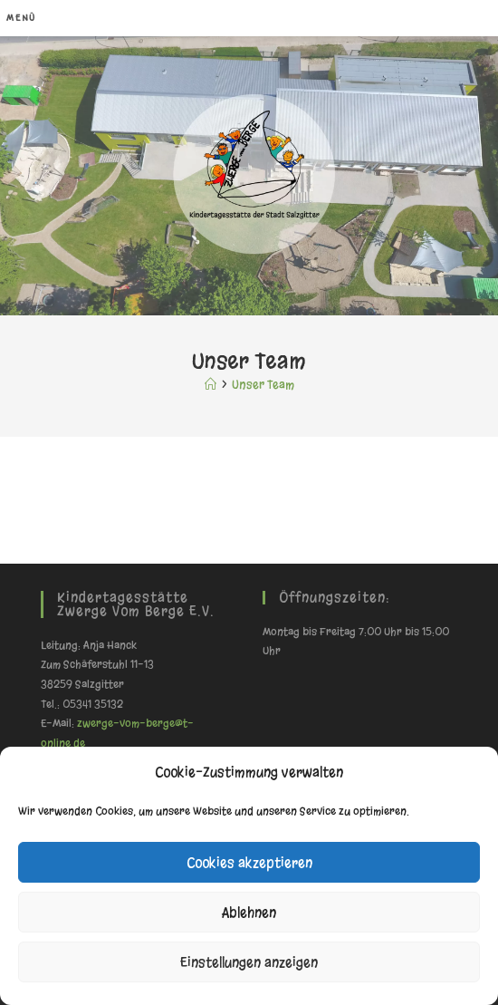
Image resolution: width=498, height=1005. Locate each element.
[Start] (210, 384)
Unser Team (263, 384)
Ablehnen (249, 913)
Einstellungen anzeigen (249, 962)
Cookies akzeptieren (249, 863)
